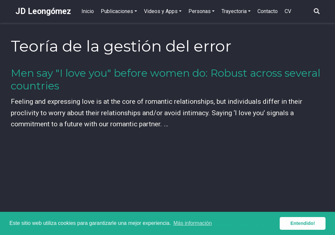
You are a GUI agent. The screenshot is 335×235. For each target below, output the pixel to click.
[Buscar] (317, 11)
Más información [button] (192, 223)
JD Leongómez (43, 11)
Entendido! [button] (303, 223)
